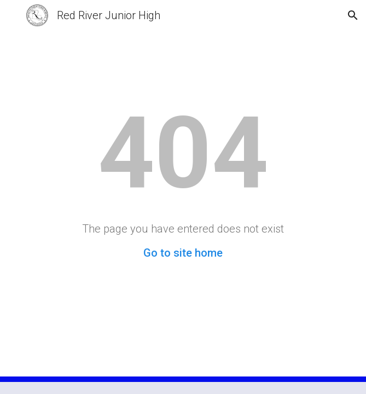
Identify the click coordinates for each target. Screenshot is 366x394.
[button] (13, 15)
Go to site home (183, 252)
